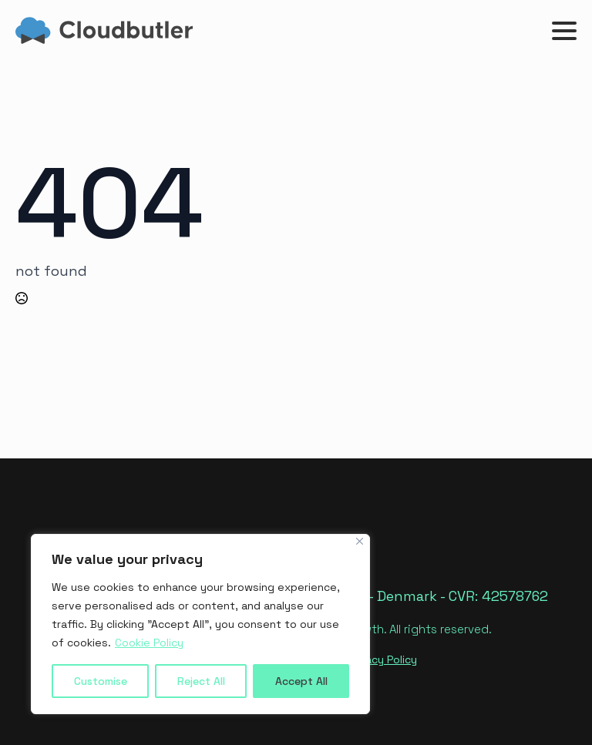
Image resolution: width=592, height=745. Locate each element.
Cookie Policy (149, 642)
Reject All (201, 681)
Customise (100, 681)
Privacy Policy (382, 659)
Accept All (301, 681)
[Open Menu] (564, 30)
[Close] (359, 541)
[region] (200, 624)
